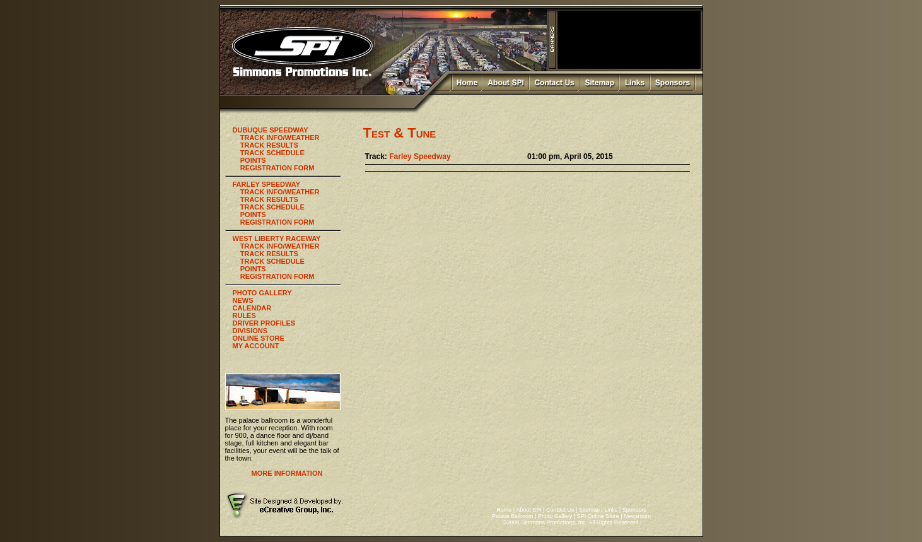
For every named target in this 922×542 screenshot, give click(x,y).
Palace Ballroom (513, 516)
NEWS (243, 300)
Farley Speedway (419, 156)
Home (503, 510)
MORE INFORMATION (287, 473)
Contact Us (560, 510)
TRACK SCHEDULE (272, 152)
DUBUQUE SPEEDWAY (270, 130)
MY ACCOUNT (256, 346)
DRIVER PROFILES (264, 323)
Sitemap (589, 510)
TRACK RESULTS (269, 145)
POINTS (253, 160)
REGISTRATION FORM (277, 168)
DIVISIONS (250, 330)
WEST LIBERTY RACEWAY (277, 238)
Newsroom (637, 516)
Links (610, 510)
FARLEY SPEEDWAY (267, 184)
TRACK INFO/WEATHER (280, 137)
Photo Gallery (555, 516)
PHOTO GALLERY (262, 293)
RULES (244, 315)
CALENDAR (252, 308)
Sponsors (634, 510)
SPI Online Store (598, 516)
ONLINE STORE (258, 338)
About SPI (529, 510)
